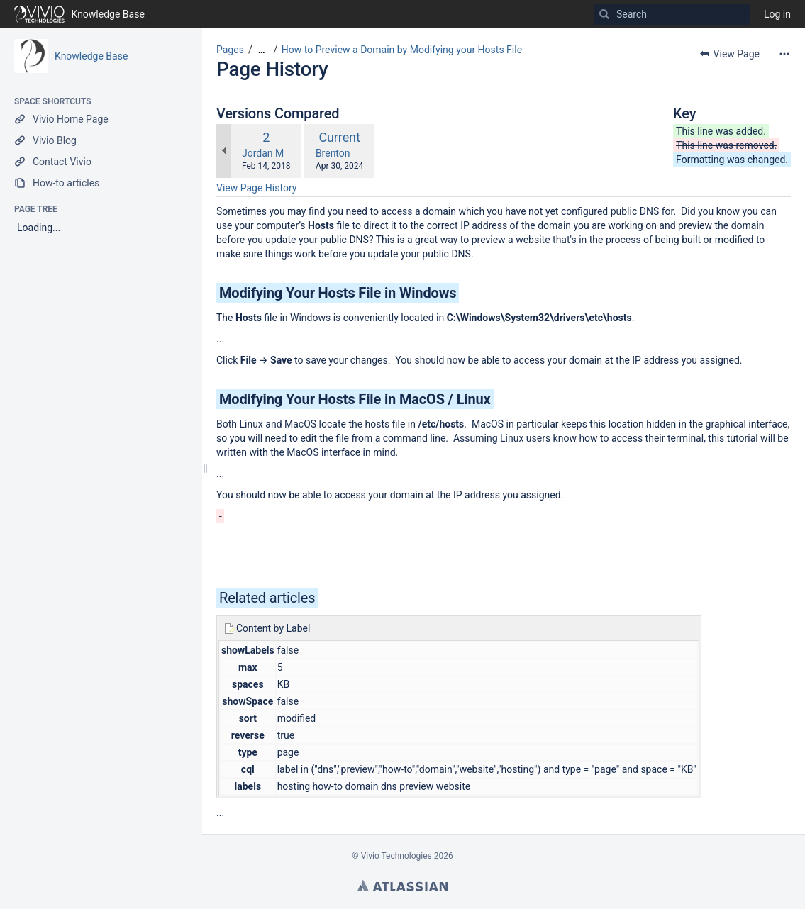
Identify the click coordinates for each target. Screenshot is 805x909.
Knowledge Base (91, 56)
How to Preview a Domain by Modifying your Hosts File (402, 49)
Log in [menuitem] (777, 14)
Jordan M (263, 153)
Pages (230, 49)
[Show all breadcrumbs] (262, 50)
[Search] (604, 14)
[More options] (784, 54)
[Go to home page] (79, 14)
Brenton (333, 153)
